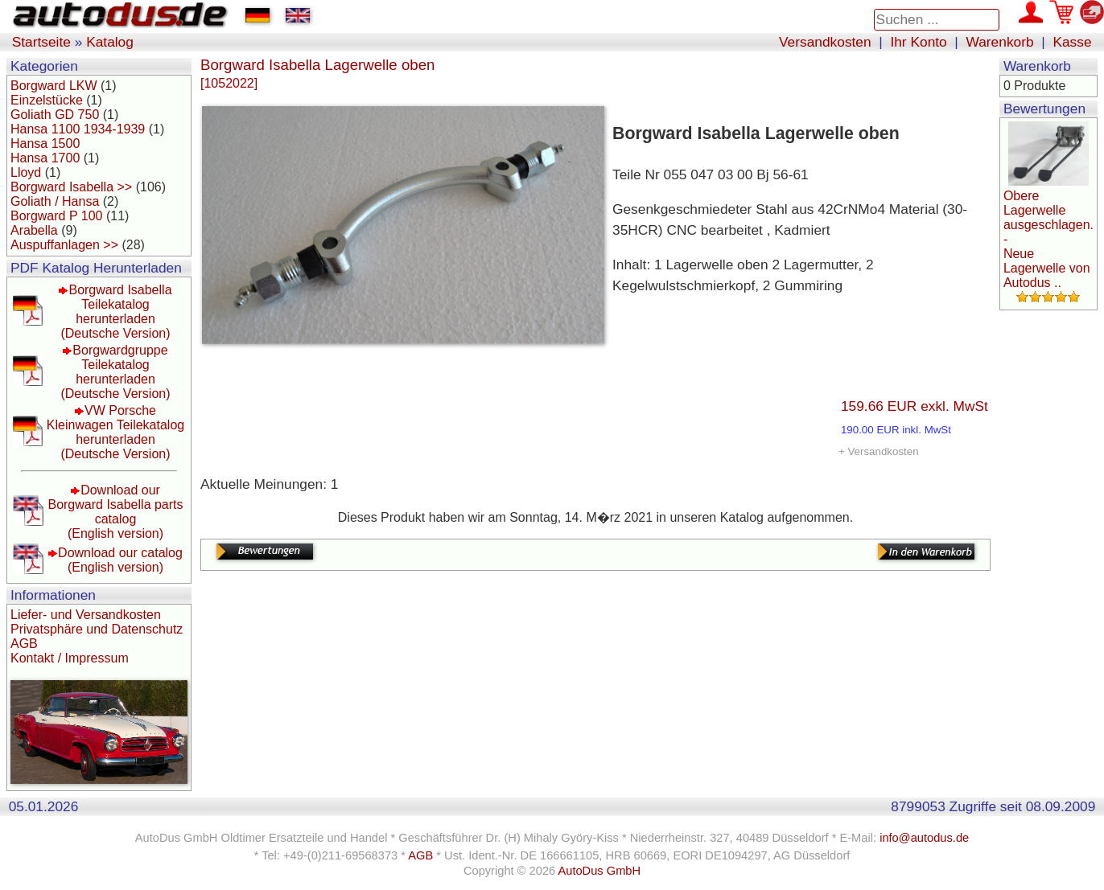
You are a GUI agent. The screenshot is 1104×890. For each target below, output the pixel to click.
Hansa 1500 (45, 143)
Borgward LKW (53, 85)
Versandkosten (825, 42)
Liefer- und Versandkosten (85, 614)
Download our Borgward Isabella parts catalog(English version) (115, 511)
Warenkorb (1000, 42)
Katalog (110, 42)
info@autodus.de (924, 837)
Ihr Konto (918, 42)
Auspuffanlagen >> (64, 245)
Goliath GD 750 (54, 114)
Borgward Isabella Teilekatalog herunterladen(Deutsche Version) (115, 311)
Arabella (34, 230)
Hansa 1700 (45, 158)
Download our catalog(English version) (120, 560)
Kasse (1072, 42)
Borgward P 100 (56, 216)
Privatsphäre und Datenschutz (96, 629)
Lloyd (25, 172)
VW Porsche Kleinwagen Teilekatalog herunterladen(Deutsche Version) (115, 432)
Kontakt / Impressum (69, 658)
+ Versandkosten (878, 451)
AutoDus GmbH (599, 870)
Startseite (41, 42)
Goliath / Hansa (54, 201)
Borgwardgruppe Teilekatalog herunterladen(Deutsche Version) (115, 371)
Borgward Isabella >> (71, 187)
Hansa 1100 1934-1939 (77, 129)
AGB (24, 643)
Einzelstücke (46, 100)
